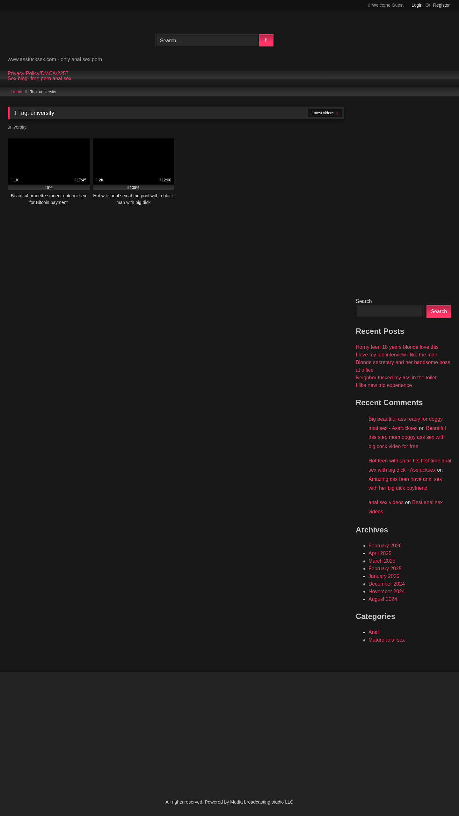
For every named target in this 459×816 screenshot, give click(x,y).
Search (364, 301)
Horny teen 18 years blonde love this (397, 347)
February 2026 (385, 545)
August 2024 (382, 599)
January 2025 (383, 576)
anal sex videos (386, 502)
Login (417, 5)
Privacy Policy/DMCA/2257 (38, 73)
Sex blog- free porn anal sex (39, 78)
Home (16, 91)
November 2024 (386, 591)
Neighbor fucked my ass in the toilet (396, 377)
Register (441, 5)
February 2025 (385, 568)
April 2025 (379, 553)
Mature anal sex (386, 640)
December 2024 (386, 584)
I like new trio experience (384, 385)
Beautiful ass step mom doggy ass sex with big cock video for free (407, 437)
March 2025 (382, 561)
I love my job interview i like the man (396, 354)
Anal (373, 632)
